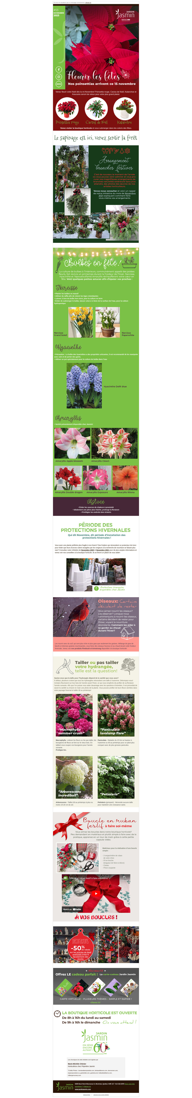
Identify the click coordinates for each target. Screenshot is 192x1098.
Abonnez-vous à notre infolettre (101, 1094)
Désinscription (86, 1094)
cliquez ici (88, 2)
